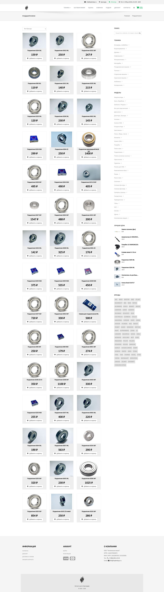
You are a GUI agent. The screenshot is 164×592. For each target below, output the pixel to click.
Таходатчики (118, 196)
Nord (137, 337)
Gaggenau (118, 320)
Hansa (138, 320)
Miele (138, 334)
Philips (125, 341)
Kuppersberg (124, 330)
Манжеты (117, 137)
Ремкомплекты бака (120, 170)
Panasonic (118, 341)
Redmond (118, 344)
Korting (137, 327)
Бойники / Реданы (120, 105)
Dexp (132, 313)
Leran (132, 330)
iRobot (117, 327)
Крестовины (118, 130)
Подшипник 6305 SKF (34, 511)
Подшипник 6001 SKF (89, 347)
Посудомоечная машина (121, 67)
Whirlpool (133, 358)
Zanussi (117, 361)
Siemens (117, 351)
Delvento (126, 313)
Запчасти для (82, 586)
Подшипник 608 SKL (34, 83)
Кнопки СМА (118, 123)
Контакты (127, 8)
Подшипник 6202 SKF (89, 50)
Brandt (131, 306)
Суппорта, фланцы (119, 192)
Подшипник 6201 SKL (62, 83)
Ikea (130, 324)
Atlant (138, 299)
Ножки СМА (118, 141)
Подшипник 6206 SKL (62, 116)
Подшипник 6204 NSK (34, 149)
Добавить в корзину (34, 58)
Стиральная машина (120, 74)
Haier (132, 320)
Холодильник (118, 85)
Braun (138, 306)
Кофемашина (118, 56)
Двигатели (117, 112)
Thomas (127, 355)
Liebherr (118, 334)
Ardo (120, 299)
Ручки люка (117, 178)
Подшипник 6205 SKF (34, 478)
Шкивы (116, 211)
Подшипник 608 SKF (34, 347)
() (140, 7)
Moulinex (126, 337)
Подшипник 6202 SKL (34, 248)
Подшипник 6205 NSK (34, 281)
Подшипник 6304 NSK (61, 182)
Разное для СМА (119, 167)
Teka (121, 355)
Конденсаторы (118, 127)
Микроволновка (119, 60)
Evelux (134, 317)
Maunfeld (125, 334)
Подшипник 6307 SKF (34, 215)
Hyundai (124, 324)
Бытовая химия (79, 8)
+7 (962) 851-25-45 (113, 558)
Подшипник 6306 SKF (89, 478)
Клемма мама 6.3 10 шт (129, 252)
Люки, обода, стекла (120, 134)
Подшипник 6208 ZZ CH (34, 380)
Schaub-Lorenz (127, 348)
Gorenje (126, 320)
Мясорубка (117, 63)
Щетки (116, 214)
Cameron (118, 310)
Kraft (117, 330)
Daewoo (131, 310)
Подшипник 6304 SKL (34, 446)
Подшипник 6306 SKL (62, 248)
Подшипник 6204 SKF (89, 446)
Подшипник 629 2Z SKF (88, 182)
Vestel (133, 355)
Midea (133, 334)
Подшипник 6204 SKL (34, 50)
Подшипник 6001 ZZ (88, 248)
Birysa (135, 303)
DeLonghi (118, 313)
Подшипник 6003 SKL (89, 413)
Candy (125, 310)
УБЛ (115, 207)
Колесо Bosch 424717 (128, 283)
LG (137, 330)
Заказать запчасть (27, 559)
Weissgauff (125, 358)
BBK (125, 303)
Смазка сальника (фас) (129, 229)
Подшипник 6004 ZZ (61, 149)
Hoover (117, 324)
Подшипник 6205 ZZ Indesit (61, 511)
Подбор (108, 8)
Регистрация (67, 553)
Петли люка (117, 148)
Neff (132, 337)
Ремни (116, 174)
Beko (129, 303)
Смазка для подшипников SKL (89, 314)
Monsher (118, 337)
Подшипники (118, 152)
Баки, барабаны (119, 101)
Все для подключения (121, 108)
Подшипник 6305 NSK (61, 281)
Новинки (99, 8)
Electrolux (118, 317)
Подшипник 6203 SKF (89, 511)
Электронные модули (120, 218)
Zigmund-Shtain (120, 365)
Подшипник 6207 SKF (34, 314)
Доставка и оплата (28, 556)
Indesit (135, 324)
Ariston (126, 299)
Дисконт (117, 8)
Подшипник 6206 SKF (34, 182)
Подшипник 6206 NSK (89, 281)
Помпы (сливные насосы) (122, 156)
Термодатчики (118, 200)
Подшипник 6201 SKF (89, 215)
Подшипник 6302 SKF (61, 314)
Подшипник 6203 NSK (34, 413)
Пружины (117, 163)
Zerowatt (131, 361)
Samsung (132, 344)
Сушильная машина (120, 78)
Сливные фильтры (119, 189)
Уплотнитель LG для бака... (130, 275)
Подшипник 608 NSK (61, 347)
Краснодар (103, 2)
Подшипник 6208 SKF (61, 380)
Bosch (125, 306)
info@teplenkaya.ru (114, 560)
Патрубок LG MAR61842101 (130, 245)
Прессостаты (118, 159)
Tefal (116, 355)
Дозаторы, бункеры (120, 116)
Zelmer (124, 361)
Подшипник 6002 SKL (89, 116)
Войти (65, 551)
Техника (67, 8)
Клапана (116, 119)
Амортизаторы (118, 97)
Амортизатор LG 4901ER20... (130, 237)
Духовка (116, 52)
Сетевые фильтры (119, 185)
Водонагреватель (119, 49)
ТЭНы (116, 203)
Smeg (129, 351)
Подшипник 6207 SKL (62, 413)
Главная (127, 16)
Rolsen (125, 344)
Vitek (139, 355)
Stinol (135, 351)
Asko (132, 299)
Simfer (124, 351)
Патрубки (117, 145)
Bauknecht (118, 303)
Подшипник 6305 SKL (62, 478)
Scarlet (117, 348)
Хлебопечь (117, 81)
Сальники (117, 181)
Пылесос (117, 70)
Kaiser (123, 327)
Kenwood (130, 327)
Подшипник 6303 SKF (89, 380)
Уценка (90, 8)
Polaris (131, 341)
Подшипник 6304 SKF (61, 215)
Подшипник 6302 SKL (62, 50)
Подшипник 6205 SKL (89, 83)
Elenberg (127, 317)
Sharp (135, 348)
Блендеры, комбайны (121, 45)
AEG (116, 299)
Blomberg (118, 306)
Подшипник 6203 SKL (34, 116)
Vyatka (117, 358)
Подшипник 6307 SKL (62, 446)
